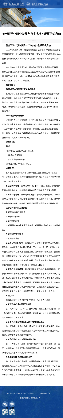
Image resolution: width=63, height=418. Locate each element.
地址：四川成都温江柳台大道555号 (22, 393)
